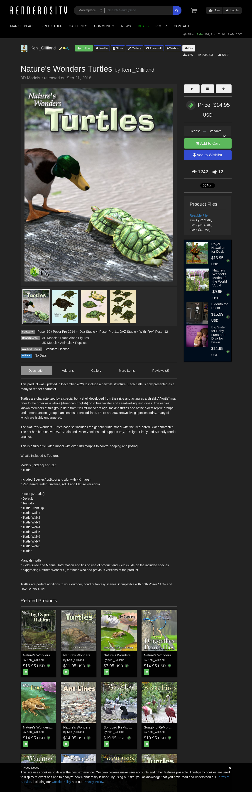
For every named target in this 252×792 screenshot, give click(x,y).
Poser (161, 26)
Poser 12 (161, 331)
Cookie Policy (61, 782)
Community (104, 26)
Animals (66, 343)
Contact (181, 26)
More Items (127, 370)
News (126, 26)
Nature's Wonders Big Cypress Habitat (52, 655)
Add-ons (68, 370)
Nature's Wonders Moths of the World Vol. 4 (220, 277)
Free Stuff (52, 26)
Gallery (134, 48)
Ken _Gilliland (138, 70)
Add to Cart (208, 143)
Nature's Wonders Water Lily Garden (131, 655)
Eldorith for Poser (219, 306)
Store (118, 48)
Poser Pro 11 (108, 331)
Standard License (57, 349)
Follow (84, 48)
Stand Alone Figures (74, 338)
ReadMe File (199, 215)
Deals (143, 26)
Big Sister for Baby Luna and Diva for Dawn (218, 334)
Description (36, 370)
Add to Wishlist (207, 155)
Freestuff (154, 48)
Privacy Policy (93, 782)
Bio (189, 48)
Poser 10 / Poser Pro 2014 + (57, 331)
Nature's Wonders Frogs (41, 727)
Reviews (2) (160, 370)
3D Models (50, 338)
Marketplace (22, 26)
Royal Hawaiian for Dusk (218, 247)
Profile (102, 48)
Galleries (78, 26)
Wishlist (173, 48)
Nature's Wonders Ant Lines (84, 727)
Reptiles (81, 343)
